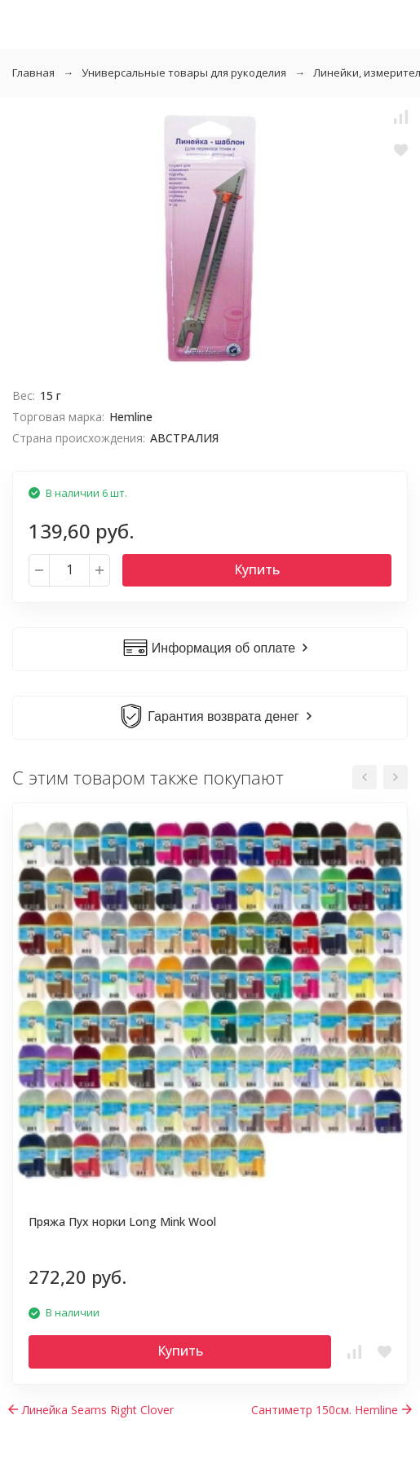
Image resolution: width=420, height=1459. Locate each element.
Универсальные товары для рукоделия (184, 72)
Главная (33, 72)
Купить (257, 569)
